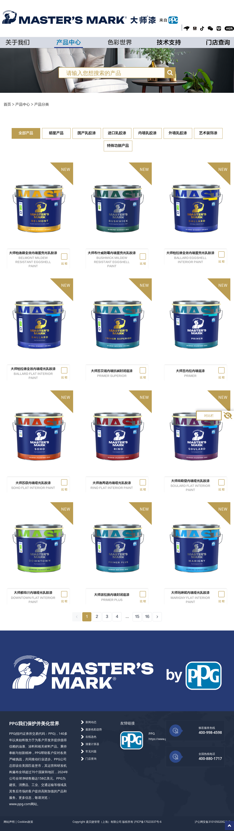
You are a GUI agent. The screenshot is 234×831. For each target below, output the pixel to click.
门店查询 (218, 42)
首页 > (9, 104)
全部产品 (26, 133)
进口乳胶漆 (117, 133)
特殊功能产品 (118, 146)
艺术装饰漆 (208, 133)
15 (137, 617)
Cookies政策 (25, 822)
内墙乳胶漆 (147, 133)
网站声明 (9, 822)
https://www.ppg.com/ (163, 739)
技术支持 (169, 42)
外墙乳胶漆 (178, 133)
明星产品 (56, 133)
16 (147, 617)
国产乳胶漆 (86, 133)
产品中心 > (24, 104)
